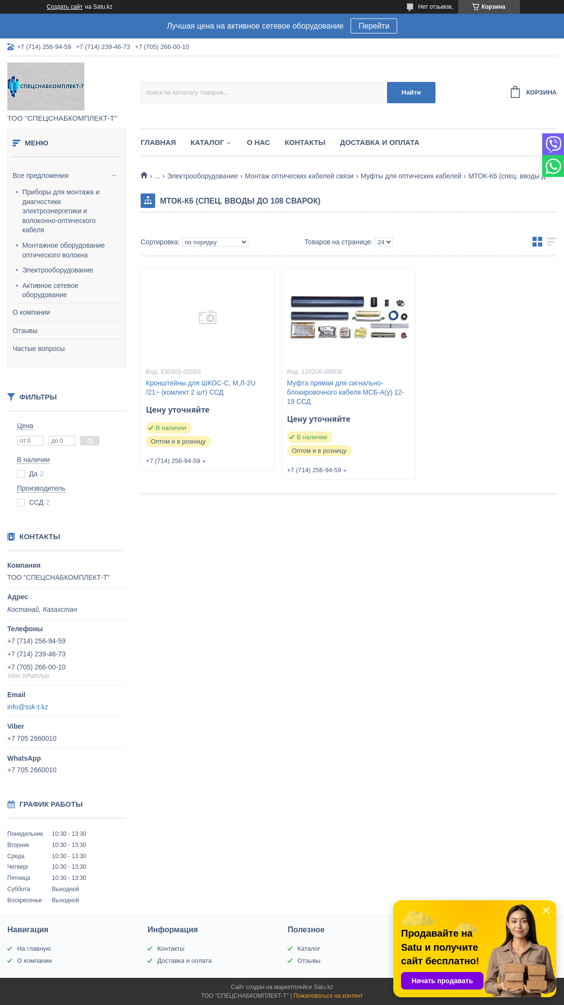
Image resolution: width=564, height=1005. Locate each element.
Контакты (305, 142)
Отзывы (25, 331)
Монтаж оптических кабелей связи (299, 176)
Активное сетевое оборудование (50, 290)
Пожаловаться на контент (328, 995)
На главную (34, 948)
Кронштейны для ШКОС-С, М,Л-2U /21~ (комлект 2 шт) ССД (201, 387)
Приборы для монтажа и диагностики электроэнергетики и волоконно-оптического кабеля (60, 211)
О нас (258, 142)
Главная (158, 142)
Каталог (207, 142)
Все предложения (40, 175)
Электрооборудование (57, 270)
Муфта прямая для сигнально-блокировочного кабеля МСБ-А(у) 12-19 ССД (345, 392)
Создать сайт (65, 6)
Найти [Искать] (411, 92)
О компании (31, 312)
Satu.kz (323, 987)
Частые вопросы (39, 348)
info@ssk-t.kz (27, 707)
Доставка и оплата (379, 142)
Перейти (373, 26)
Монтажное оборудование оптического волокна (63, 250)
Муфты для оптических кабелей (411, 176)
